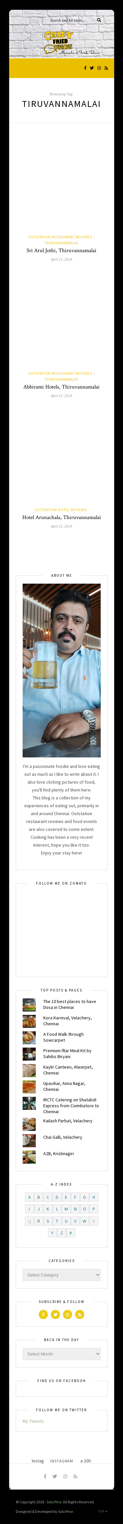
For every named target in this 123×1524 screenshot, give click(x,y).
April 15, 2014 (61, 259)
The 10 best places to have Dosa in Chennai (69, 1004)
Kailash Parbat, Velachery (67, 1121)
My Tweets (33, 1421)
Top (103, 1511)
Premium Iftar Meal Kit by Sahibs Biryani (67, 1053)
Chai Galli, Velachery (62, 1137)
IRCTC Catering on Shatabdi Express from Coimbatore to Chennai (71, 1105)
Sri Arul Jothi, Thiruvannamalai (61, 250)
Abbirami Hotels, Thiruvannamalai (61, 387)
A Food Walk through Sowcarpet (63, 1037)
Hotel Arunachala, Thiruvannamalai (61, 517)
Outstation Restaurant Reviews (60, 237)
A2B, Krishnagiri (58, 1153)
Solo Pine (54, 1501)
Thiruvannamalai (61, 243)
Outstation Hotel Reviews (60, 510)
